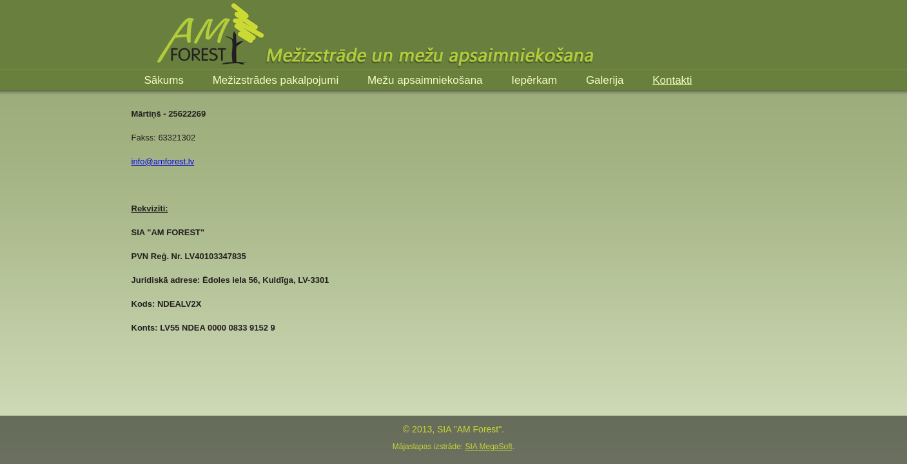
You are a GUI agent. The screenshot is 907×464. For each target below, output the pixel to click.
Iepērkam (535, 80)
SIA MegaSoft (488, 446)
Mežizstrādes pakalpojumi (277, 80)
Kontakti (672, 80)
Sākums (165, 80)
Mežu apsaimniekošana (426, 80)
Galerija (606, 80)
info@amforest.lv (163, 161)
